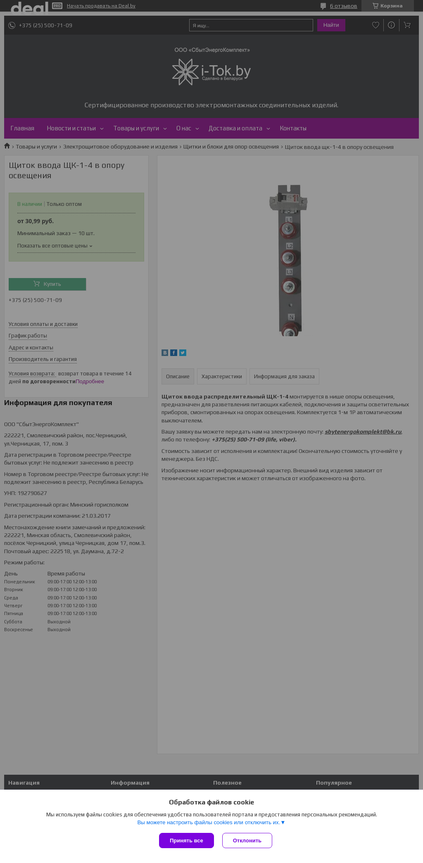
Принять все (186, 840)
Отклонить (247, 840)
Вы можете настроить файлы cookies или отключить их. (208, 822)
